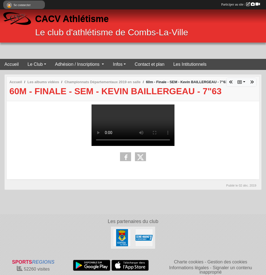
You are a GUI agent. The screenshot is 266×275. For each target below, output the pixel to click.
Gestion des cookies (227, 262)
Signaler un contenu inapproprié (226, 269)
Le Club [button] (35, 64)
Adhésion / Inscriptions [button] (78, 64)
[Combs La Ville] (122, 237)
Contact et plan (150, 64)
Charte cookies (189, 262)
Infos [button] (117, 64)
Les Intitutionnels (190, 64)
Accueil (11, 64)
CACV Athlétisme (72, 19)
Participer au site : (240, 4)
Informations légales (189, 267)
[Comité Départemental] (144, 237)
